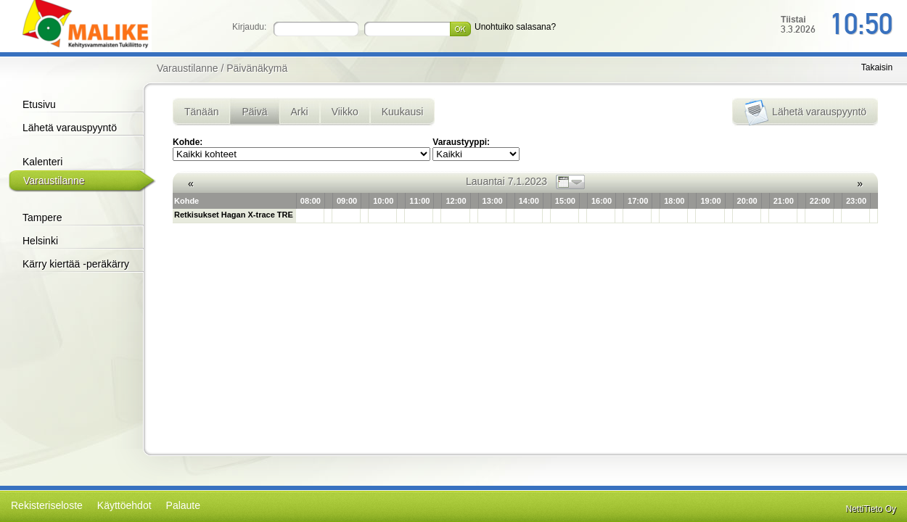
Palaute (183, 505)
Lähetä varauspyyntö (69, 127)
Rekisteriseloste (47, 505)
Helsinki (40, 240)
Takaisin (876, 67)
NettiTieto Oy (871, 509)
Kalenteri (42, 161)
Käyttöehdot (124, 505)
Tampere (42, 217)
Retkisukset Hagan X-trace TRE (233, 214)
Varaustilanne (54, 180)
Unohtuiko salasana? (515, 27)
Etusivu (39, 104)
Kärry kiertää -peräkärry (75, 264)
